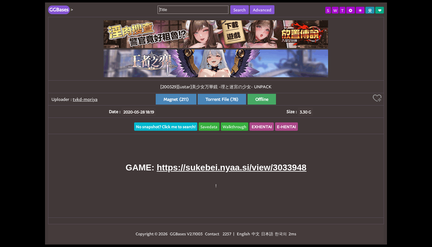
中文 (256, 233)
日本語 (267, 233)
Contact (212, 233)
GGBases (178, 233)
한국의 (281, 233)
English (243, 233)
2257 (227, 233)
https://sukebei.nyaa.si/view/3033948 (232, 167)
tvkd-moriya (85, 99)
